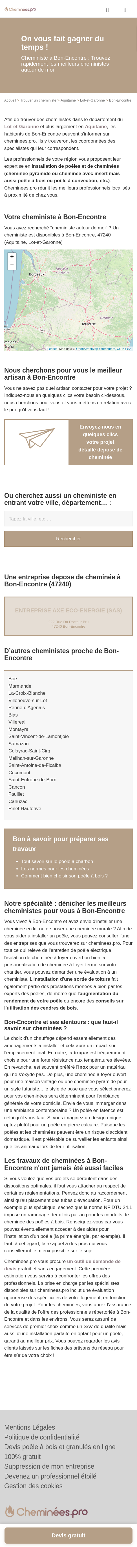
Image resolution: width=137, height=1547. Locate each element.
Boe (12, 678)
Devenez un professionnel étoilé (50, 1476)
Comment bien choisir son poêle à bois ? (64, 876)
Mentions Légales (29, 1427)
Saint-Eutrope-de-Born (32, 779)
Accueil (10, 100)
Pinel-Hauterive (24, 808)
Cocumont (19, 772)
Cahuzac (17, 801)
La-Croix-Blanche (26, 693)
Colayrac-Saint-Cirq (29, 751)
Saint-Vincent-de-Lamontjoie (38, 736)
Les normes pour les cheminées (55, 869)
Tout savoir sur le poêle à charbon (57, 861)
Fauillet (16, 794)
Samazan (18, 743)
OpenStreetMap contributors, (96, 348)
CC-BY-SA (124, 348)
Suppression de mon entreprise (49, 1466)
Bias (13, 715)
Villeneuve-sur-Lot (27, 700)
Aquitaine (68, 100)
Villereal (16, 722)
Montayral (19, 729)
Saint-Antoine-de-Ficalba (34, 765)
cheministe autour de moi (79, 228)
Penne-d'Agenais (26, 707)
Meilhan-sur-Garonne (31, 758)
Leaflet (52, 348)
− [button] (12, 265)
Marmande (19, 686)
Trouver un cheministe (38, 100)
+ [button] (12, 257)
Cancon (16, 787)
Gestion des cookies (33, 1486)
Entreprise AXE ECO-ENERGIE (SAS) (68, 610)
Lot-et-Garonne (92, 100)
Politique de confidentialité (41, 1437)
